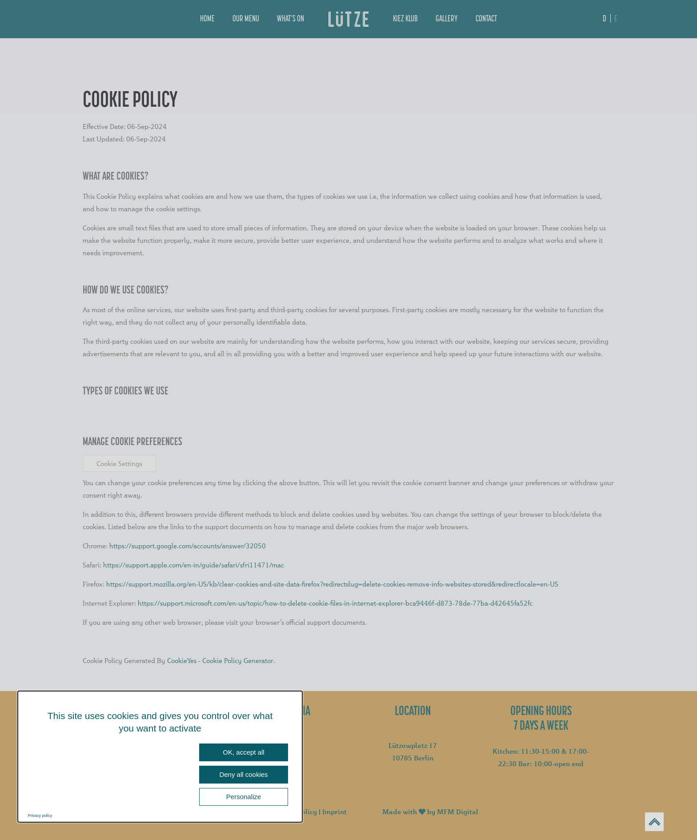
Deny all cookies (243, 774)
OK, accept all (243, 752)
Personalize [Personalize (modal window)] (243, 796)
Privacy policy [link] (40, 815)
